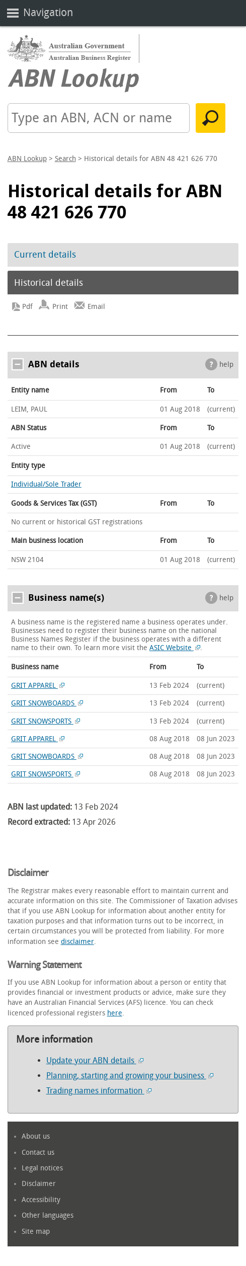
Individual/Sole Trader (46, 484)
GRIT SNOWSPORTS (45, 721)
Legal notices (42, 1168)
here (114, 1013)
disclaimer (77, 941)
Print (60, 306)
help (226, 364)
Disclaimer (39, 1183)
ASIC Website (175, 648)
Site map (36, 1231)
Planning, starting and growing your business (129, 1075)
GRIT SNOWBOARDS (47, 703)
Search (65, 158)
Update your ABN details (94, 1060)
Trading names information (98, 1090)
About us (36, 1136)
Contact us (38, 1152)
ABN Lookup (27, 158)
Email (96, 306)
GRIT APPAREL (38, 685)
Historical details (48, 282)
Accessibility (41, 1200)
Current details (45, 254)
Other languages (47, 1215)
